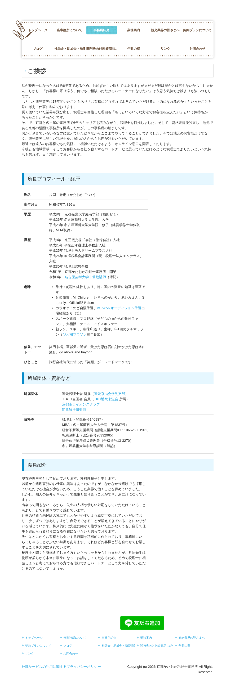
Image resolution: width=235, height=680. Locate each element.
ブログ (37, 49)
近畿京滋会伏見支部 (109, 394)
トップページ (37, 30)
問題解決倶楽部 (74, 410)
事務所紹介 (101, 30)
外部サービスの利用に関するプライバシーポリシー (61, 667)
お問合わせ (197, 49)
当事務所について (69, 30)
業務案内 (133, 30)
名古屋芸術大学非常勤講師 (85, 277)
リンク (165, 49)
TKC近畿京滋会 (106, 399)
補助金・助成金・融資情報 (69, 49)
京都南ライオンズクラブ (81, 404)
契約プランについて (197, 30)
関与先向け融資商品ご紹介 (101, 49)
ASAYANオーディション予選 (119, 308)
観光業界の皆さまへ (165, 30)
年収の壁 (133, 49)
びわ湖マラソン (75, 334)
